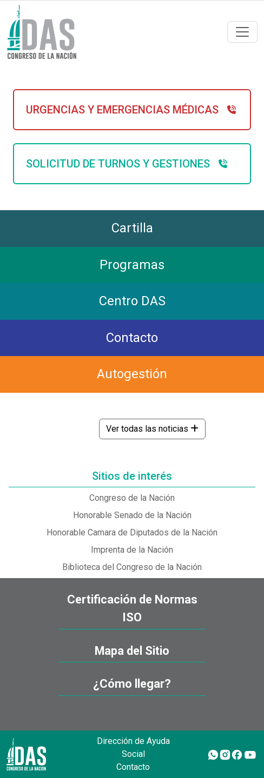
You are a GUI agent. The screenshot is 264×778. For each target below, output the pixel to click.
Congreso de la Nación (132, 498)
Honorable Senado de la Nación (132, 515)
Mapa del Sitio (132, 651)
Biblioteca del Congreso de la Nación (132, 567)
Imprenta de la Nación (132, 550)
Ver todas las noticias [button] (152, 429)
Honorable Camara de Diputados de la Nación (132, 532)
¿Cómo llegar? (132, 683)
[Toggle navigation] (242, 32)
